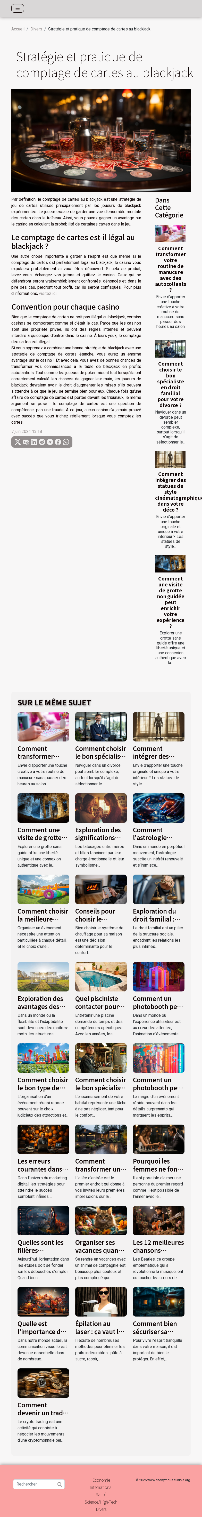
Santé (101, 1494)
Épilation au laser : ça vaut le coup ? (98, 1331)
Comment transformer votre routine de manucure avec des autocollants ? (170, 269)
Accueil (17, 29)
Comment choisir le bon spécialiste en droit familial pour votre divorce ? (170, 384)
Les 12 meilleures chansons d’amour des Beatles (158, 1254)
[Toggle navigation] (17, 8)
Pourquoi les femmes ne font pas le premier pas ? (156, 1172)
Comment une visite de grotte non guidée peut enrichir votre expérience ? (170, 602)
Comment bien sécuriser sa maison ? (155, 1331)
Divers (36, 29)
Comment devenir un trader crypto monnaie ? (43, 1412)
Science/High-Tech (101, 1502)
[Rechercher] (39, 1484)
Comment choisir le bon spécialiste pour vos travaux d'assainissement (101, 1091)
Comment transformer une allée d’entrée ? (99, 1168)
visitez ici (47, 293)
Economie (101, 1480)
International (101, 1487)
